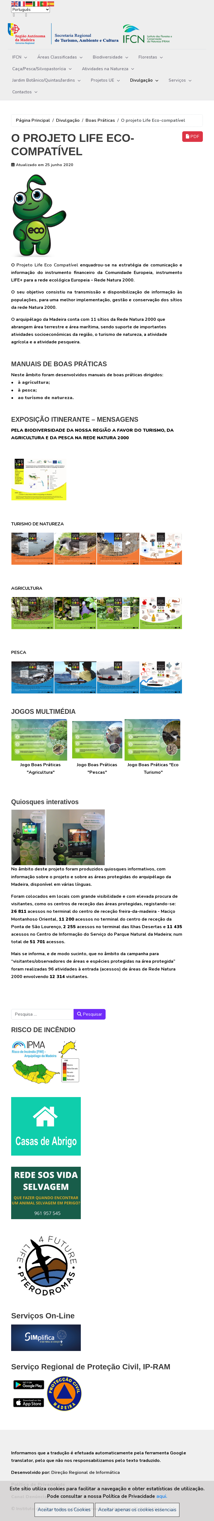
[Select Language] (30, 9)
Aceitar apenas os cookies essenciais (137, 1509)
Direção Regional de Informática (85, 1472)
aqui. (161, 1496)
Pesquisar (89, 1014)
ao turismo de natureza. (46, 398)
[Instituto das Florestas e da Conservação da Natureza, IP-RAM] (98, 34)
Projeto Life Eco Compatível (46, 265)
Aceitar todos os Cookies (64, 1509)
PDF (192, 137)
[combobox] (42, 1014)
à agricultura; (34, 382)
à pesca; (27, 390)
